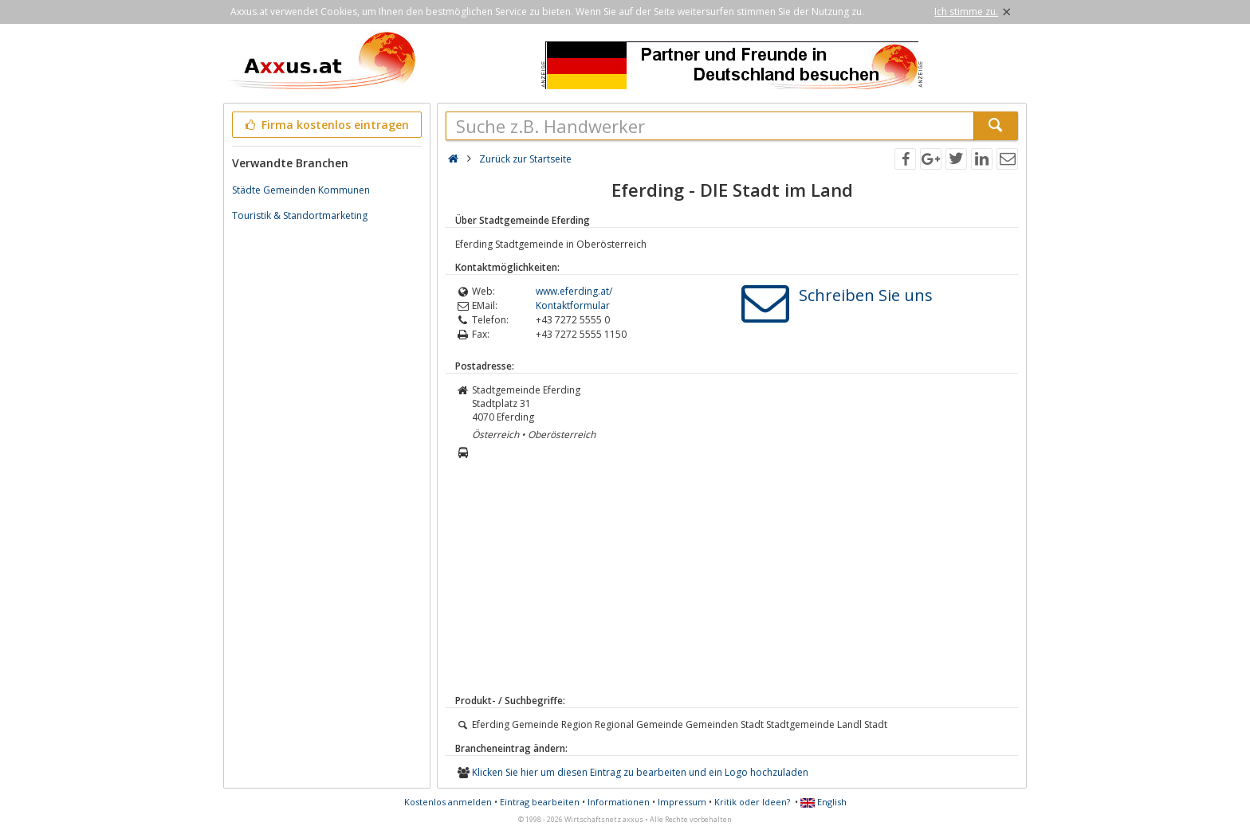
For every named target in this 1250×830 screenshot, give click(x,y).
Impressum (682, 802)
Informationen (619, 802)
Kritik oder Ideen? (752, 802)
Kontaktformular (573, 305)
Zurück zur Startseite (525, 159)
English (823, 802)
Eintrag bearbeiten (540, 802)
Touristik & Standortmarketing (300, 215)
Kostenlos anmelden (448, 802)
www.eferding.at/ (574, 291)
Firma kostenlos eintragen (325, 124)
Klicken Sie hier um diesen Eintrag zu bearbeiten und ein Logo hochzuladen (640, 772)
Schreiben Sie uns (866, 295)
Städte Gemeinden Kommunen (301, 190)
